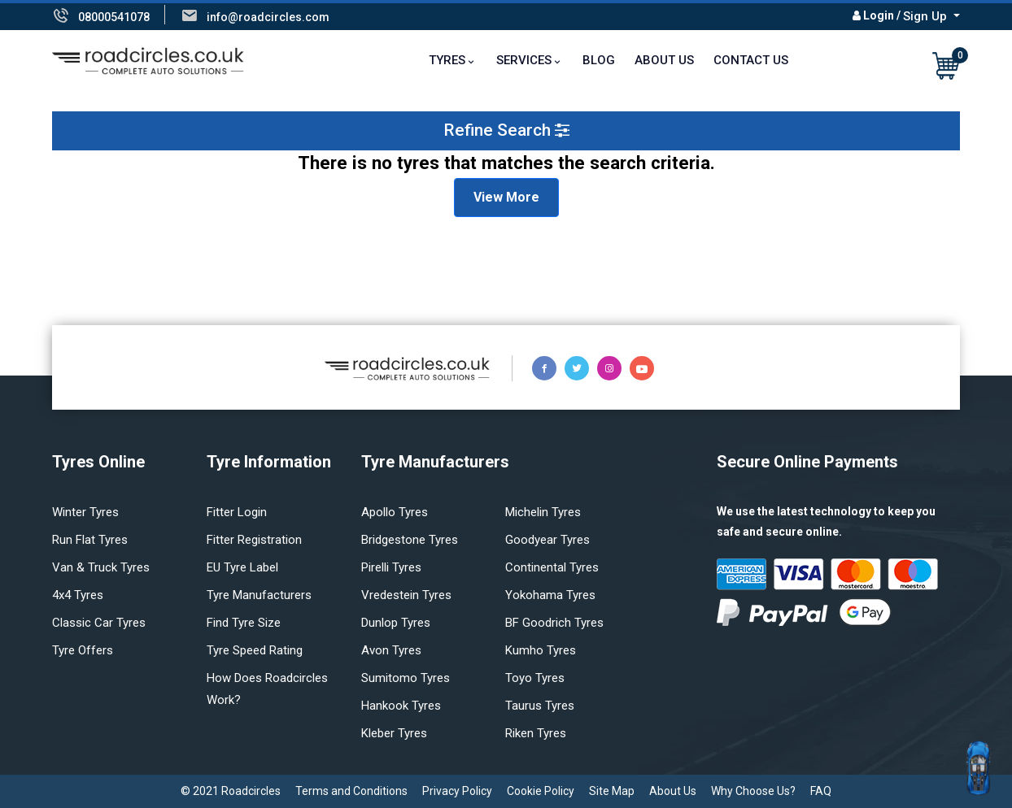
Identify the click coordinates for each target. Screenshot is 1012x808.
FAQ (820, 790)
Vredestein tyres (406, 595)
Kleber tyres (394, 733)
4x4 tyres (77, 595)
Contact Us (750, 60)
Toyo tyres (535, 678)
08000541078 (114, 17)
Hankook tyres (401, 705)
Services (524, 60)
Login (878, 15)
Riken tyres (535, 733)
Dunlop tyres (395, 622)
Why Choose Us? (753, 790)
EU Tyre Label (242, 567)
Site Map (612, 790)
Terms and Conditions (351, 790)
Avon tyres (391, 650)
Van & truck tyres (101, 567)
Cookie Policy (540, 790)
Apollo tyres (394, 512)
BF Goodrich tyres (554, 622)
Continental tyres (552, 567)
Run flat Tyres (90, 539)
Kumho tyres (540, 650)
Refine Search (506, 130)
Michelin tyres (543, 512)
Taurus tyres (539, 705)
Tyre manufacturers (259, 595)
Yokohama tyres (550, 595)
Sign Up (926, 16)
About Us (664, 60)
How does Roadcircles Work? (267, 689)
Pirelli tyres (391, 567)
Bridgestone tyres (409, 539)
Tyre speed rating (255, 650)
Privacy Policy (457, 790)
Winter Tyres (85, 512)
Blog (598, 60)
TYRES (447, 60)
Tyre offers (82, 650)
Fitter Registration (254, 539)
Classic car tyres (99, 622)
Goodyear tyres (547, 539)
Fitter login (237, 512)
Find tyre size (244, 622)
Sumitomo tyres (405, 678)
